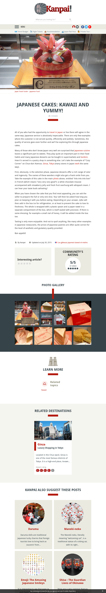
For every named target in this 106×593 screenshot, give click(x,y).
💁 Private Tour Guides (87, 31)
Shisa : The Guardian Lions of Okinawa (73, 581)
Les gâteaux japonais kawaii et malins (73, 242)
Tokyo (51, 163)
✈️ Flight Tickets (36, 31)
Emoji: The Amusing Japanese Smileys (33, 581)
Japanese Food (34, 91)
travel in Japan (56, 132)
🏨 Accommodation (52, 31)
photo (56, 178)
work (77, 163)
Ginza (45, 163)
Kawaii (44, 390)
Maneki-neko (72, 529)
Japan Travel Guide (21, 91)
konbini (84, 157)
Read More (72, 591)
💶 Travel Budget (21, 31)
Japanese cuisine (82, 150)
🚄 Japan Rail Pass (69, 31)
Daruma (33, 529)
